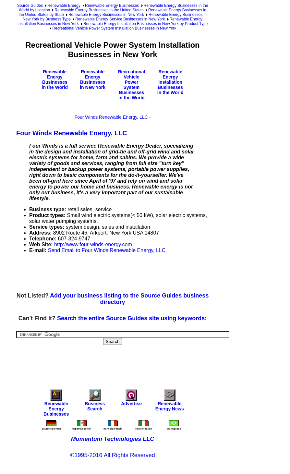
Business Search (95, 401)
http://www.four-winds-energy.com (93, 244)
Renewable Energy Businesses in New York (106, 14)
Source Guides (30, 5)
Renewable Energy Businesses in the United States (98, 10)
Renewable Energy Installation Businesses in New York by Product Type (145, 23)
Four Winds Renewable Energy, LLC (111, 117)
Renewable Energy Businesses (112, 5)
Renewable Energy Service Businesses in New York (120, 19)
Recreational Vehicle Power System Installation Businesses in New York (114, 28)
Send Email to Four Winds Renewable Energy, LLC (107, 250)
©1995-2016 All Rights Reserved (112, 455)
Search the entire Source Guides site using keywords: (132, 318)
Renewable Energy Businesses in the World (55, 79)
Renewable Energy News (169, 401)
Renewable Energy (63, 5)
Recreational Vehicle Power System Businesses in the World (131, 84)
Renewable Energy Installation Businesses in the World (170, 82)
